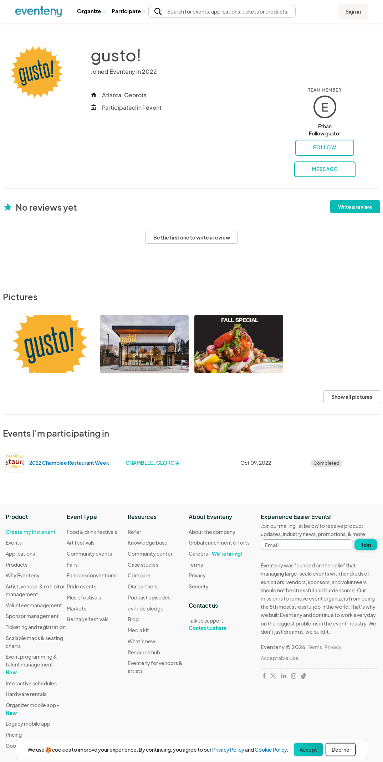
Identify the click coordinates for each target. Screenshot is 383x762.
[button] (91, 11)
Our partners (143, 586)
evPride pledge (146, 608)
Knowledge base (148, 542)
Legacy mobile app (28, 723)
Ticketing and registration (36, 627)
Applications (20, 553)
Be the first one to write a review (191, 237)
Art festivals (81, 542)
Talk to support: (219, 624)
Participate (128, 10)
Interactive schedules (31, 683)
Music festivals (84, 597)
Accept (308, 749)
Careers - (215, 553)
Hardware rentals (26, 694)
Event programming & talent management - (31, 664)
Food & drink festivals (92, 532)
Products (16, 564)
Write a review (355, 207)
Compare (139, 575)
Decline (340, 749)
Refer (134, 532)
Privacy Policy (228, 749)
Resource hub (144, 652)
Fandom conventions (91, 575)
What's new (141, 641)
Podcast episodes (149, 597)
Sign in (353, 11)
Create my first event (31, 532)
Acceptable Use (279, 658)
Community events (89, 553)
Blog (133, 619)
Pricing (14, 734)
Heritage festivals (87, 619)
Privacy (197, 575)
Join (366, 544)
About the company (212, 532)
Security (199, 586)
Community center (150, 553)
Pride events (81, 586)
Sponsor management (32, 616)
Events (14, 542)
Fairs (72, 564)
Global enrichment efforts (219, 542)
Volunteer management (34, 605)
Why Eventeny (23, 575)
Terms (196, 564)
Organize (91, 10)
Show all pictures (351, 396)
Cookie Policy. (271, 749)
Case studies (143, 564)
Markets (76, 608)
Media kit (138, 630)
